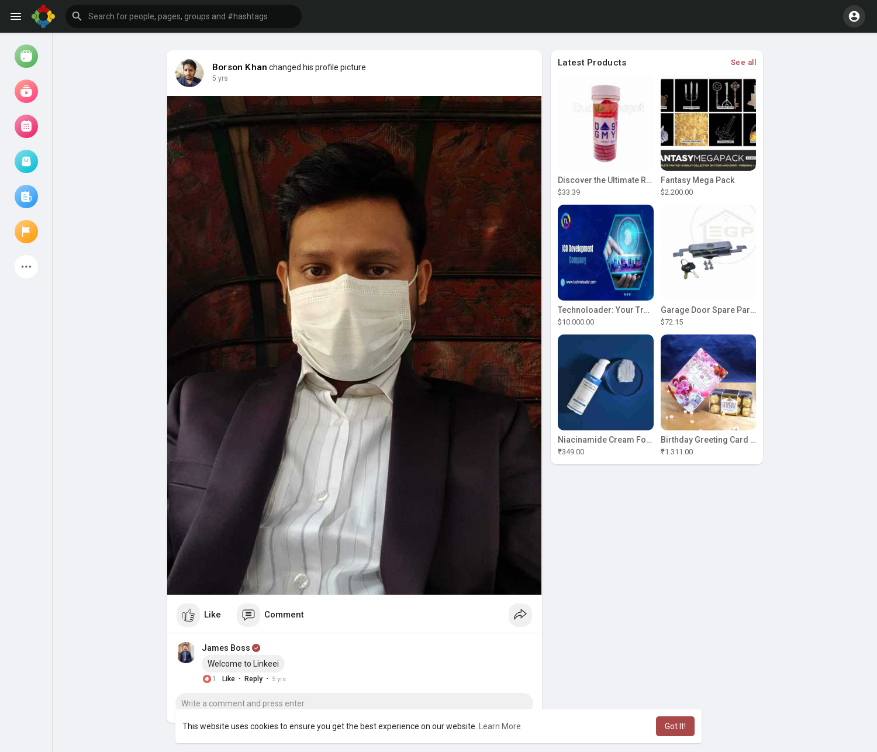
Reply (253, 679)
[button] (183, 16)
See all (744, 62)
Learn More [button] (500, 726)
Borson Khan (239, 67)
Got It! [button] (675, 726)
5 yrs (220, 78)
